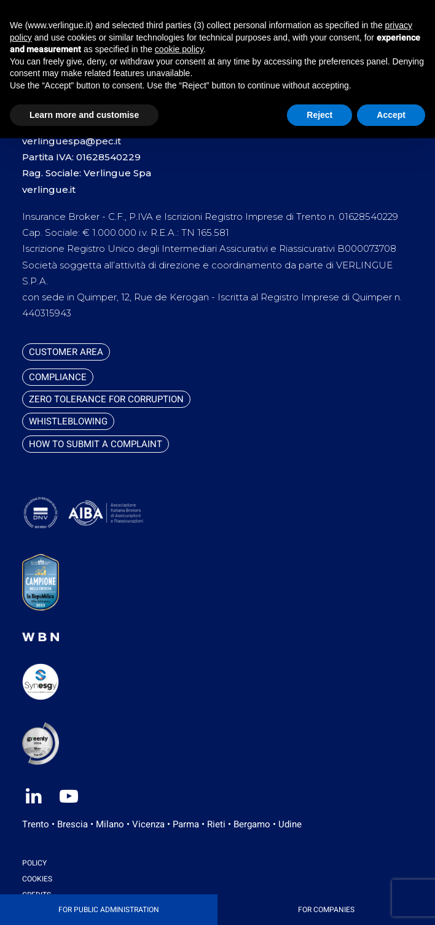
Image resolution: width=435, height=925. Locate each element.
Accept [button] (391, 115)
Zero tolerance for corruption (106, 399)
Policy (34, 862)
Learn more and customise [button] (84, 115)
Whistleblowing (68, 421)
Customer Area (66, 352)
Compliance (58, 377)
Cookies (37, 878)
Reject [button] (319, 115)
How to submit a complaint (95, 444)
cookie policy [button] (179, 49)
